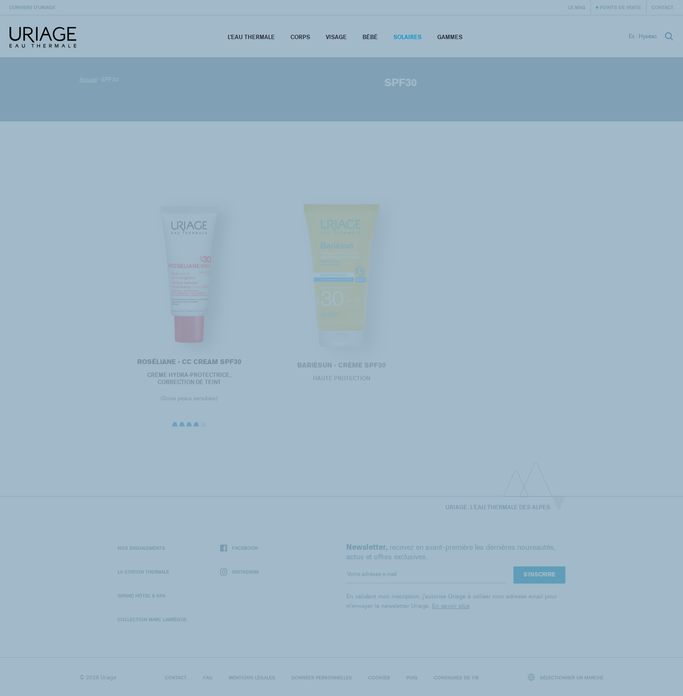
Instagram (239, 572)
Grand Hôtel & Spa (141, 595)
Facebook (239, 548)
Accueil (88, 79)
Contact (662, 7)
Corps (300, 36)
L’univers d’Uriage (32, 7)
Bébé (370, 36)
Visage (336, 36)
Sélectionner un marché (566, 677)
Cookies (379, 677)
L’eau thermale (251, 36)
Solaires (407, 36)
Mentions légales (252, 677)
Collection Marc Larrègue (152, 619)
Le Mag (576, 7)
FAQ (207, 677)
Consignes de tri (456, 677)
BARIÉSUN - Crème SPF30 (341, 367)
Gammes (449, 36)
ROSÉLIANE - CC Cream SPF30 (189, 364)
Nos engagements (141, 548)
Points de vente (620, 7)
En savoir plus (451, 605)
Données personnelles (321, 677)
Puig (412, 677)
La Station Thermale (143, 572)
